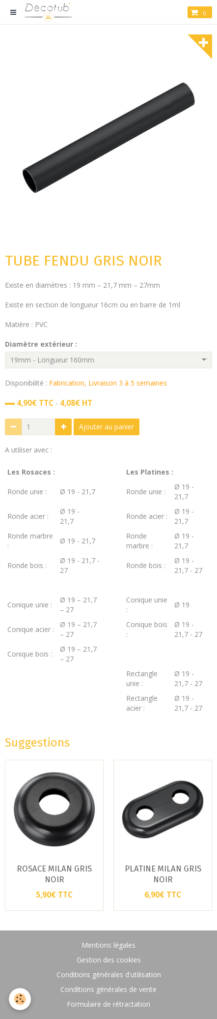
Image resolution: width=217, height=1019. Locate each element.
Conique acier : (30, 629)
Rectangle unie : (142, 678)
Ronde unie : (27, 491)
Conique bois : (29, 654)
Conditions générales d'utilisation (108, 974)
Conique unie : (29, 604)
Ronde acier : (29, 516)
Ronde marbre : (139, 540)
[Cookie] (20, 999)
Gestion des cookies (109, 959)
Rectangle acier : (142, 703)
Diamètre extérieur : (41, 344)
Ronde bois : (28, 565)
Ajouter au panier (106, 426)
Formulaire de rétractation (108, 1004)
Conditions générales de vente (108, 989)
